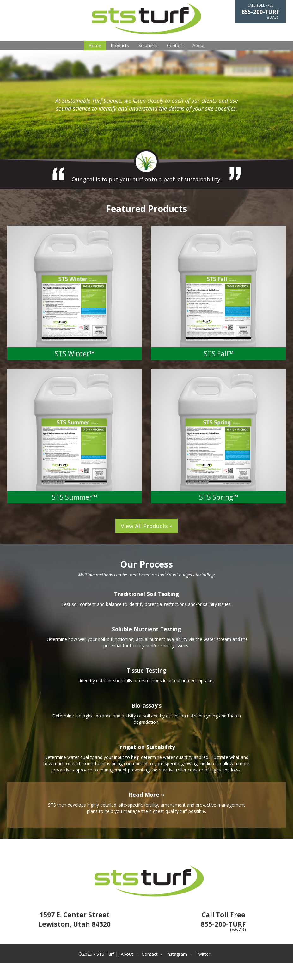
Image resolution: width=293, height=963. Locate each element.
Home (95, 45)
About (198, 45)
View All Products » (146, 526)
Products (120, 45)
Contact (175, 45)
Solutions (147, 45)
